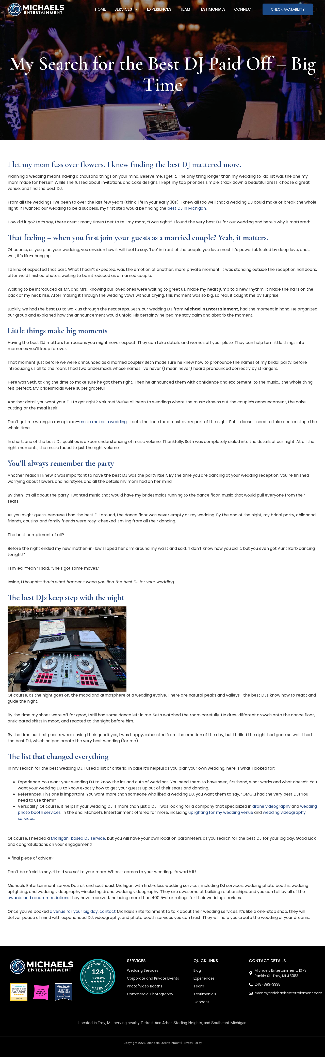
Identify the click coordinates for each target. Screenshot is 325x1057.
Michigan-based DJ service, (78, 838)
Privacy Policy (192, 1043)
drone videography (271, 806)
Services (126, 9)
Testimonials (212, 9)
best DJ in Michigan (186, 208)
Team (185, 9)
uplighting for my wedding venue (220, 812)
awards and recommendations (38, 898)
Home (100, 9)
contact (108, 911)
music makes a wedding (103, 422)
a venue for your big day (74, 911)
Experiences (159, 9)
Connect (243, 9)
